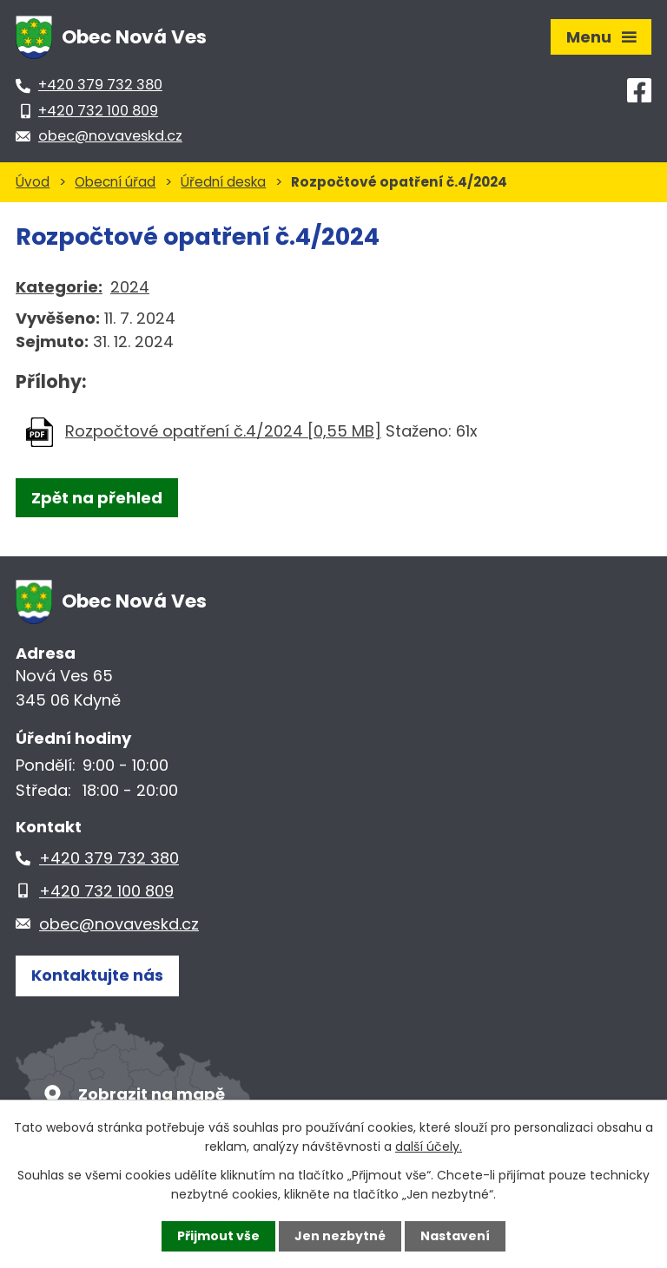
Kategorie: (59, 287)
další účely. (428, 1146)
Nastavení (455, 1236)
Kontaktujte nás (97, 975)
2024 (129, 287)
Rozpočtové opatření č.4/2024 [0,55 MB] (223, 431)
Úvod (33, 182)
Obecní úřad (115, 182)
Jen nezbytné (340, 1236)
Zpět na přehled (96, 498)
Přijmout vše (218, 1236)
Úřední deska (223, 182)
